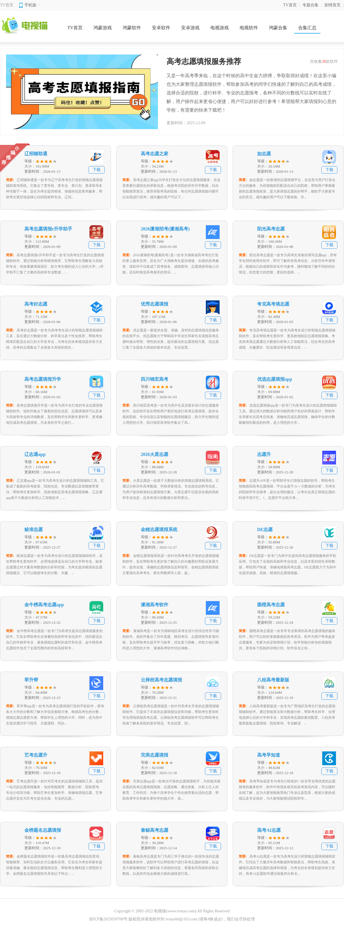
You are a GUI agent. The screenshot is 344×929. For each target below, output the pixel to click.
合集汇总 (307, 27)
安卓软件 (161, 27)
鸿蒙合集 (278, 27)
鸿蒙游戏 (102, 27)
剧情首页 (333, 5)
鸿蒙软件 (132, 27)
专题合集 (310, 5)
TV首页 (6, 5)
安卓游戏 (190, 27)
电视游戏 (219, 27)
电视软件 (249, 27)
